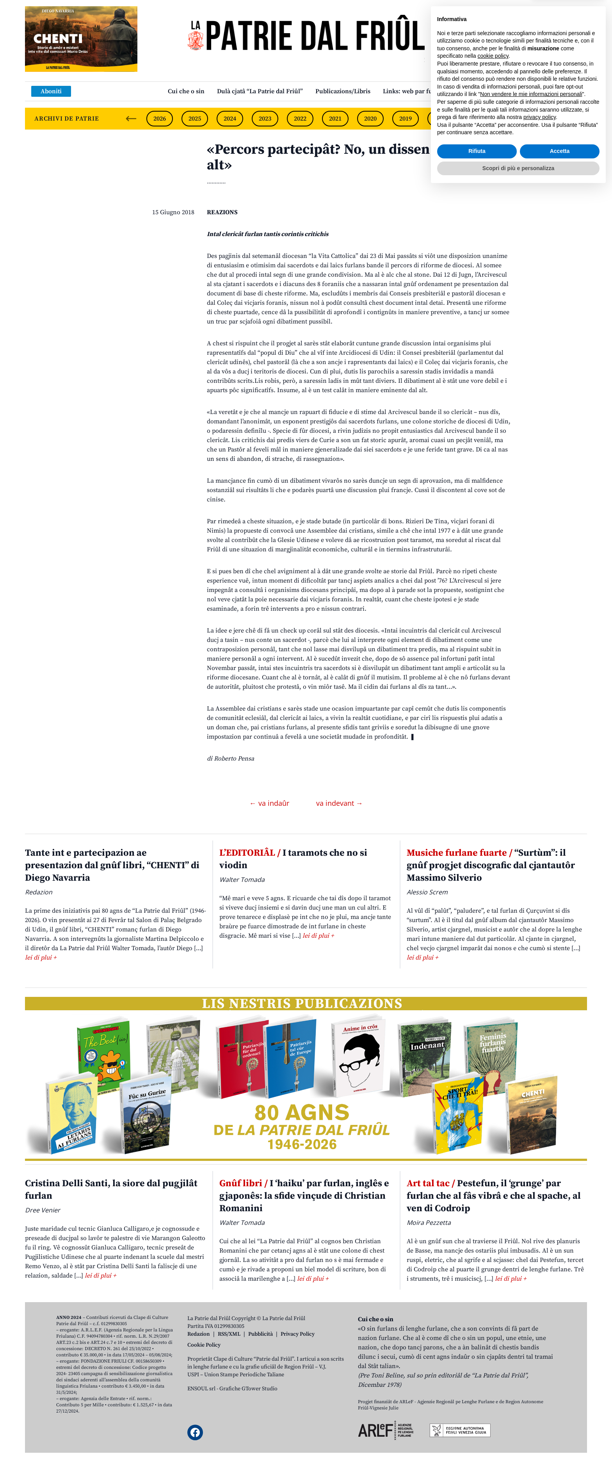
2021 (335, 119)
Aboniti (51, 91)
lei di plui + (40, 957)
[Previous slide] (131, 118)
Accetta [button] (560, 1421)
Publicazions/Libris (342, 91)
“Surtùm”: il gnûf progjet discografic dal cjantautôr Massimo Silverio (491, 865)
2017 (476, 119)
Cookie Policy (204, 1345)
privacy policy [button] (539, 1387)
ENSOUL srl (201, 1388)
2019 (405, 119)
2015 (546, 119)
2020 (370, 119)
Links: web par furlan (413, 91)
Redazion (198, 1334)
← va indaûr (270, 803)
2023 (265, 119)
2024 (230, 119)
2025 (195, 119)
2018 (440, 119)
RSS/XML (229, 1334)
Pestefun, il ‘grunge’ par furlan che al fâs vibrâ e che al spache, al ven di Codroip (494, 1196)
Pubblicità (260, 1334)
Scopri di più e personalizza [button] (518, 1437)
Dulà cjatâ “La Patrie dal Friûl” (260, 91)
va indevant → (339, 803)
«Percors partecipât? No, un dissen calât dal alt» (347, 157)
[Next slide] (574, 118)
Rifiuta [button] (477, 1421)
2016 (511, 119)
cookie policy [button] (493, 1325)
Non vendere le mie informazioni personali (531, 1364)
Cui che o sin (186, 91)
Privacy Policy (298, 1334)
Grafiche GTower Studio (248, 1388)
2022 (300, 119)
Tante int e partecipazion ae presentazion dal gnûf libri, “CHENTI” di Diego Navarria (112, 865)
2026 (159, 119)
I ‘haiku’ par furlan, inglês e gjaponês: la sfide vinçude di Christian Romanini (304, 1196)
